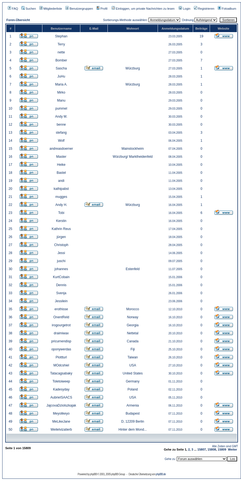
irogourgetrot (61, 325)
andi (61, 181)
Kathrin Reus (61, 229)
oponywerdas (61, 349)
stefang (61, 133)
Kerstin (61, 221)
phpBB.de (161, 474)
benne (61, 124)
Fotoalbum (227, 8)
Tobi (61, 213)
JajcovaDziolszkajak (61, 405)
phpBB (93, 474)
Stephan (61, 36)
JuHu (61, 76)
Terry (61, 44)
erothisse (61, 309)
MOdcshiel (61, 365)
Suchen (28, 8)
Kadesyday (61, 389)
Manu (61, 100)
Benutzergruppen (79, 8)
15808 (211, 449)
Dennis (61, 285)
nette (61, 52)
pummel (61, 108)
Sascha (61, 68)
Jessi (61, 253)
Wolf (61, 141)
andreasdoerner (61, 149)
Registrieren (204, 8)
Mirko (61, 92)
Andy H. (61, 205)
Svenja (61, 293)
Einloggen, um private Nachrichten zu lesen (143, 8)
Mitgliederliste (50, 8)
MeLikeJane (61, 421)
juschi (61, 261)
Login (184, 8)
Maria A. (61, 84)
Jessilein (61, 301)
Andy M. (61, 116)
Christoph (61, 245)
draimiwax (61, 333)
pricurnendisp (61, 341)
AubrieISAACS (61, 397)
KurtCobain (61, 277)
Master (61, 157)
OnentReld (61, 317)
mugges (61, 197)
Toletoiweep (61, 381)
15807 (202, 449)
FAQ (13, 8)
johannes (61, 269)
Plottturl (61, 357)
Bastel (61, 173)
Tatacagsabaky (61, 373)
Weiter (232, 449)
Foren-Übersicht (18, 20)
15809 (222, 449)
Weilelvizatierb (61, 429)
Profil (101, 8)
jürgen (61, 237)
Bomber (61, 60)
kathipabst (61, 189)
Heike (61, 165)
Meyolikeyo (61, 413)
